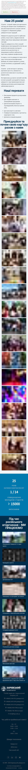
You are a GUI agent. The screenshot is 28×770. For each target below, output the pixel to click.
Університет (14, 744)
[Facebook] (8, 757)
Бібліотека (14, 747)
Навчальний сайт (14, 750)
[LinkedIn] (12, 757)
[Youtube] (20, 757)
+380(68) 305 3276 (10, 704)
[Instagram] (16, 757)
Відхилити (15, 12)
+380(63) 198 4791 (10, 698)
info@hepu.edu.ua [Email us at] (14, 714)
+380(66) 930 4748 (12, 708)
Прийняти (6, 12)
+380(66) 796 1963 (12, 711)
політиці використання (12, 2)
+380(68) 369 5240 (10, 701)
